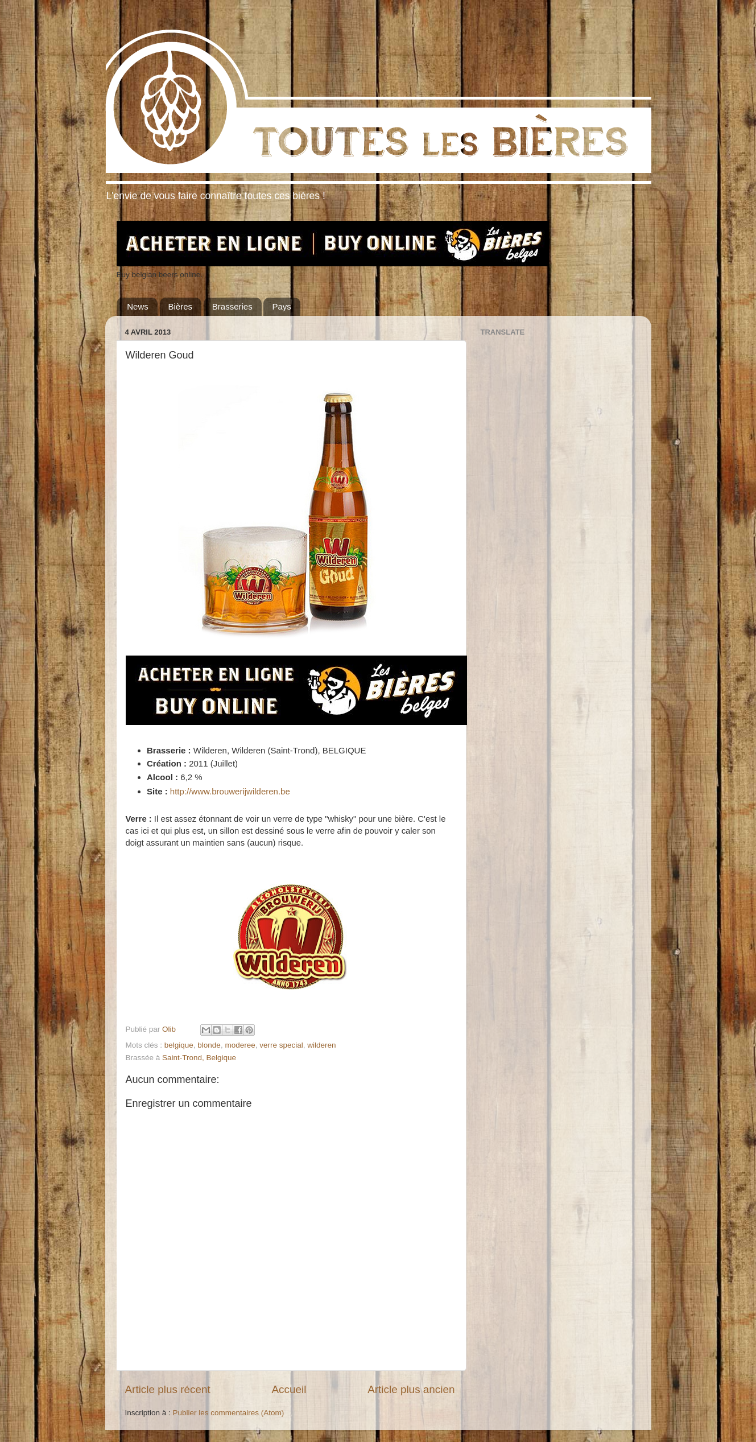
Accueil (288, 1389)
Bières (180, 306)
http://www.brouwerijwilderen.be (230, 791)
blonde (209, 1045)
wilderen (321, 1045)
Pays (281, 306)
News (137, 306)
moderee (240, 1045)
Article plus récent (167, 1389)
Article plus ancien (411, 1389)
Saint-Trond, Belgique (199, 1057)
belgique (178, 1045)
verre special (281, 1045)
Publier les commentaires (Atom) (228, 1412)
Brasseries (232, 306)
